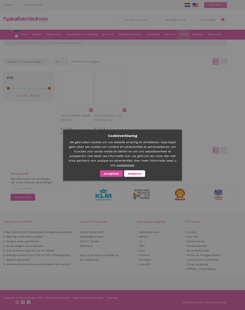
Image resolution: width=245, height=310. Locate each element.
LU (140, 241)
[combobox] (140, 20)
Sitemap (112, 297)
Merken (143, 236)
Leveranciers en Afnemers (203, 259)
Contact (8, 4)
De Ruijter (145, 259)
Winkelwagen (208, 19)
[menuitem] (15, 35)
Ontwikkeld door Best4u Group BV (204, 302)
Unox (142, 250)
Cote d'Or (145, 264)
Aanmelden (216, 5)
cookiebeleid (125, 165)
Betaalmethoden (197, 246)
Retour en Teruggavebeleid (203, 255)
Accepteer (111, 173)
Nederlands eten (149, 232)
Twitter (23, 302)
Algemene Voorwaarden (88, 297)
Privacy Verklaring (197, 264)
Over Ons (192, 236)
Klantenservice (33, 4)
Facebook (29, 302)
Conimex (144, 255)
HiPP (142, 246)
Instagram (17, 302)
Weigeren (134, 173)
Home (10, 43)
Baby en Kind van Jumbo (39, 43)
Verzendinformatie (198, 250)
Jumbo (20, 43)
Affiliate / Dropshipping (201, 268)
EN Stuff (195, 5)
